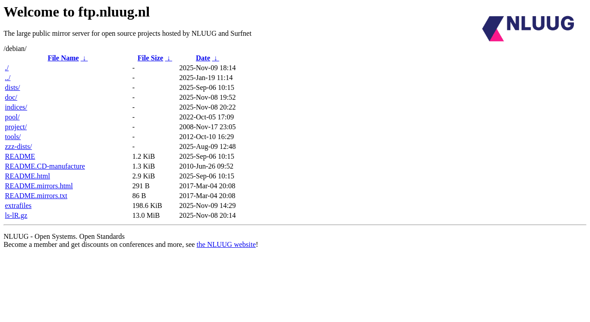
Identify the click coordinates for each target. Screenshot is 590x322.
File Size (150, 58)
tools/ (13, 136)
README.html (27, 176)
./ (6, 68)
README (20, 156)
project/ (16, 127)
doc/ (11, 97)
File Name (63, 58)
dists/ (12, 87)
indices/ (16, 107)
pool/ (12, 117)
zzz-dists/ (18, 146)
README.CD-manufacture (45, 166)
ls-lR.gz (16, 215)
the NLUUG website (226, 244)
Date (203, 58)
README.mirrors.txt (36, 195)
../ (7, 77)
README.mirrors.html (39, 186)
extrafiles (18, 205)
